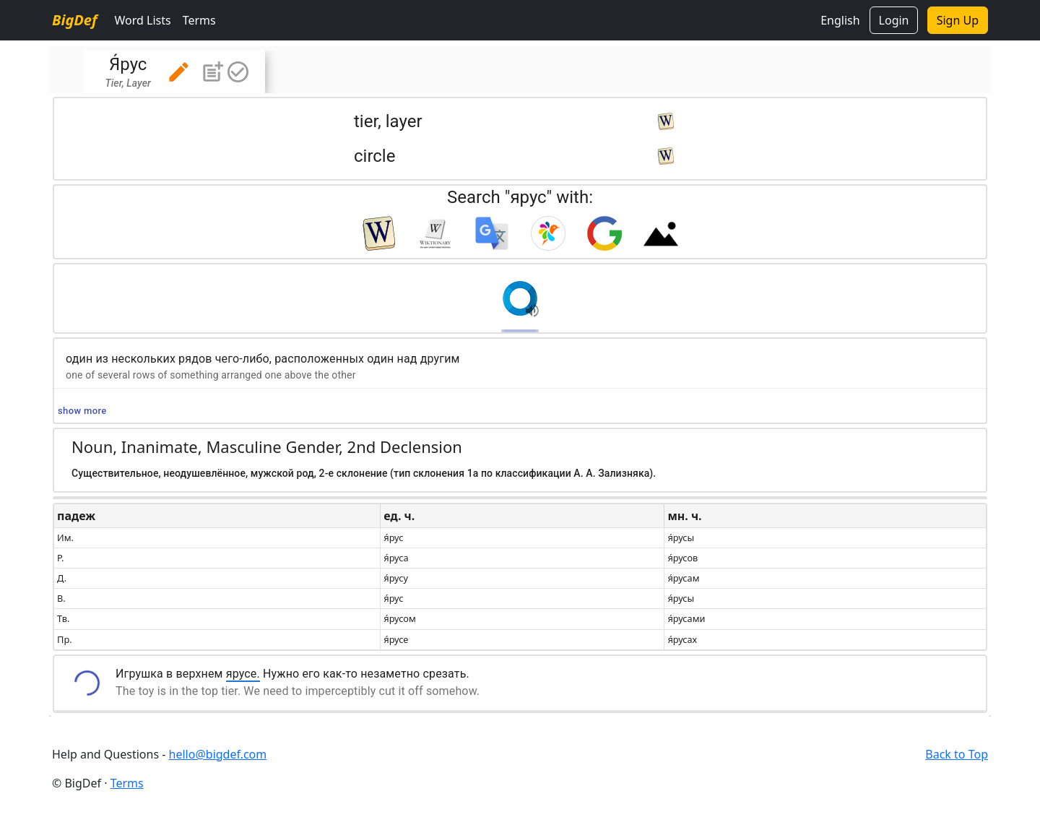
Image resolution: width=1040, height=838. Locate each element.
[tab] (174, 72)
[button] (178, 72)
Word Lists (142, 20)
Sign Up (958, 20)
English (839, 20)
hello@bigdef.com (218, 754)
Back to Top (956, 754)
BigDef (74, 20)
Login (894, 20)
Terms (199, 20)
